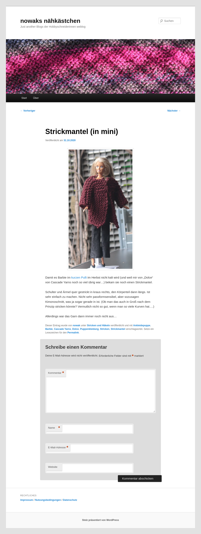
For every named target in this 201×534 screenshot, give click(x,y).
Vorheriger (27, 110)
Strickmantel (118, 329)
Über (36, 97)
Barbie (49, 329)
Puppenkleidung (89, 329)
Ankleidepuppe (141, 325)
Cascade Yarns (62, 329)
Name (54, 428)
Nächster (174, 110)
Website (52, 466)
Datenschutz (70, 500)
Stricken (104, 329)
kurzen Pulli (79, 277)
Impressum (26, 500)
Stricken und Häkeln (98, 325)
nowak (76, 325)
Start (24, 97)
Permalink (73, 332)
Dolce (75, 329)
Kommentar (56, 373)
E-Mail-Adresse (58, 448)
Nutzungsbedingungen (48, 500)
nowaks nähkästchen (50, 20)
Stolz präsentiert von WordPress (100, 520)
